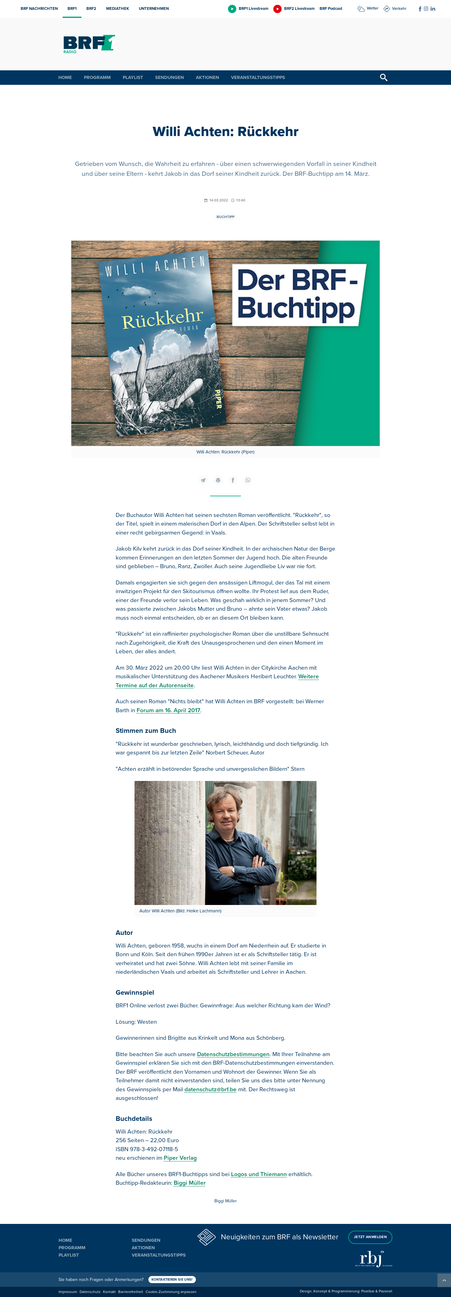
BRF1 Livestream (253, 8)
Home (65, 77)
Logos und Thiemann (259, 1174)
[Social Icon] (420, 8)
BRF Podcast (331, 8)
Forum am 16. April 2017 (168, 710)
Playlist (133, 77)
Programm (97, 77)
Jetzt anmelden (370, 1237)
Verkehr (399, 8)
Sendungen (169, 77)
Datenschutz (90, 1292)
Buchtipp (225, 217)
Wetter (373, 8)
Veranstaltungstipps (258, 77)
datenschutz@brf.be (210, 1089)
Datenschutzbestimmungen (233, 1054)
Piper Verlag (180, 1158)
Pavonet (385, 1291)
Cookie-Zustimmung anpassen (171, 1292)
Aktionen (207, 77)
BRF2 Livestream (299, 8)
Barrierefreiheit (130, 1292)
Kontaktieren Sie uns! (172, 1280)
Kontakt (109, 1292)
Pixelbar (367, 1291)
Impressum (68, 1292)
